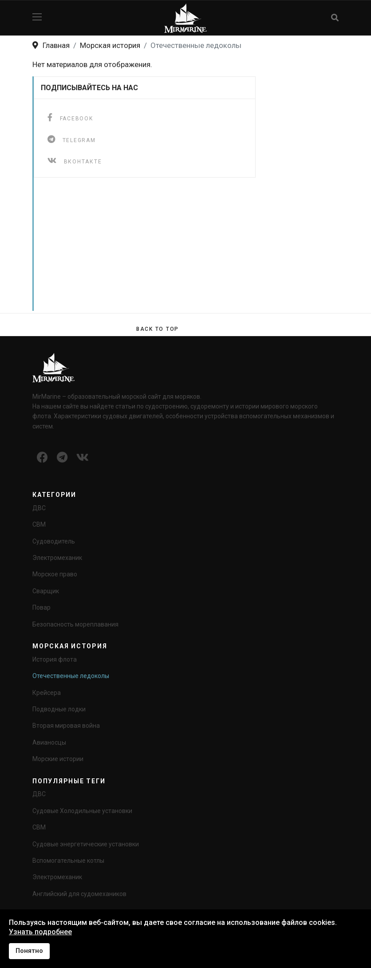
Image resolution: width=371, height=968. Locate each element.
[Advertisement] (187, 248)
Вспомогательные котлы (68, 860)
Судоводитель (53, 541)
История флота (54, 659)
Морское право (54, 574)
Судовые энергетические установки (85, 844)
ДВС (39, 508)
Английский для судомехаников (79, 893)
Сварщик (45, 591)
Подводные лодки (59, 709)
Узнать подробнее (40, 932)
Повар (41, 607)
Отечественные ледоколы (70, 675)
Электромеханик (57, 557)
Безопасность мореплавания (75, 624)
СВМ (39, 524)
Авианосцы (49, 742)
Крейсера (46, 692)
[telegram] (71, 139)
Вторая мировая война (66, 725)
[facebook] (70, 117)
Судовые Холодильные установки (82, 810)
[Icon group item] (42, 458)
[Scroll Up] (157, 329)
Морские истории (57, 758)
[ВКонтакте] (74, 160)
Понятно (29, 951)
